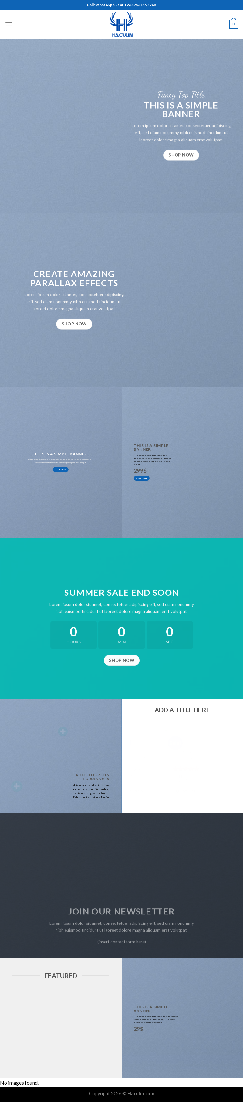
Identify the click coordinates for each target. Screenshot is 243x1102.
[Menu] (9, 24)
